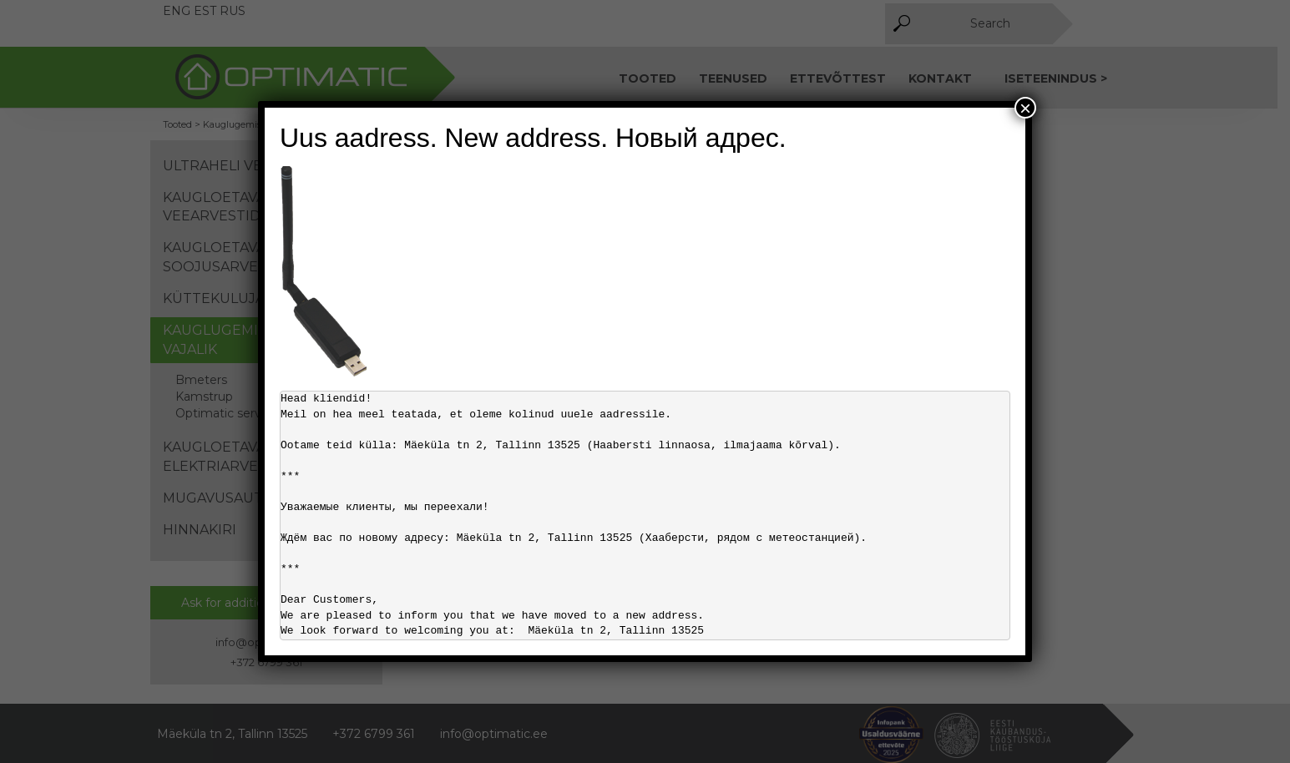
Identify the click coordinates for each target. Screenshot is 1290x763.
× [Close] (1025, 108)
